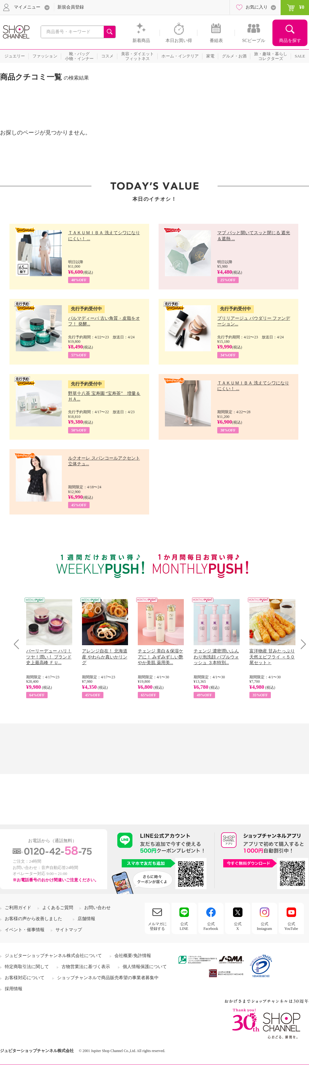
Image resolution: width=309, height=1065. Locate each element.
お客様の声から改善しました (33, 918)
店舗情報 (86, 918)
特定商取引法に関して (27, 966)
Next (301, 644)
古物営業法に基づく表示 (85, 966)
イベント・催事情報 (24, 929)
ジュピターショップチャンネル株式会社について (53, 955)
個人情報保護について (145, 966)
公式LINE (184, 926)
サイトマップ (68, 929)
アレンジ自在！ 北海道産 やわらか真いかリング (104, 657)
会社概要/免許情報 (132, 955)
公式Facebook (210, 926)
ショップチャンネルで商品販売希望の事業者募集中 (108, 977)
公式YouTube (291, 926)
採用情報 (13, 988)
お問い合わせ (97, 907)
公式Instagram (264, 926)
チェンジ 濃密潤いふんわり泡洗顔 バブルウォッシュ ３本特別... (216, 657)
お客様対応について (24, 977)
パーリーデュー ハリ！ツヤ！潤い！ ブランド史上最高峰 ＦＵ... (49, 657)
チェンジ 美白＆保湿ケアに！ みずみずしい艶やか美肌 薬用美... (160, 657)
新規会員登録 (70, 7)
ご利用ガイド (18, 907)
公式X (238, 926)
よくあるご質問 (57, 907)
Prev (19, 644)
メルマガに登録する (157, 926)
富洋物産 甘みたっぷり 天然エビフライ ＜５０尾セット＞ (272, 657)
